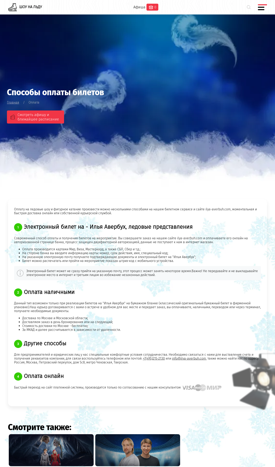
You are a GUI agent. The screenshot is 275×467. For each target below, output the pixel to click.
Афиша (139, 7)
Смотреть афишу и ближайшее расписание (38, 117)
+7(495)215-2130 (154, 358)
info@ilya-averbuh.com (189, 358)
